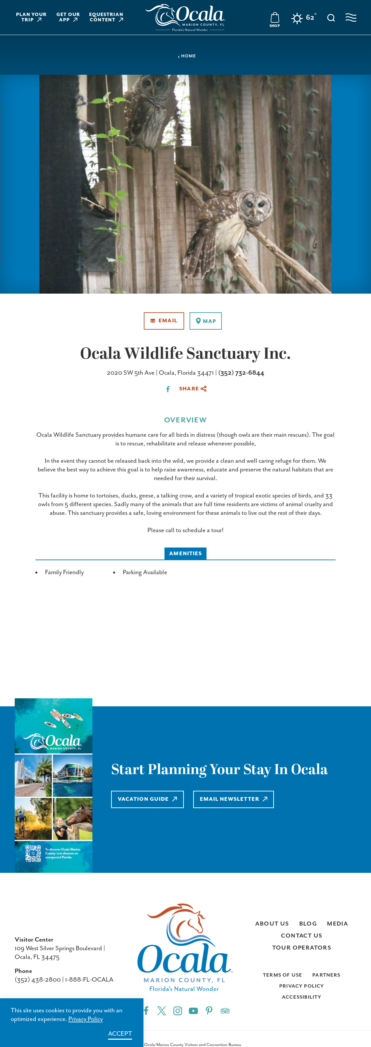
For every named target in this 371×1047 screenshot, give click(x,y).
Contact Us (301, 936)
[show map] (206, 321)
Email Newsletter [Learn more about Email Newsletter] (234, 799)
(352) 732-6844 (241, 373)
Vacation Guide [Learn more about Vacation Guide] (147, 799)
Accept (120, 1034)
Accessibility (301, 997)
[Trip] (225, 1010)
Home (186, 56)
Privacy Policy (301, 986)
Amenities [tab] (185, 554)
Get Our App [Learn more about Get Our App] (68, 17)
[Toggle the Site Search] (331, 17)
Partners (326, 975)
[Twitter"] (161, 1010)
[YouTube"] (193, 1010)
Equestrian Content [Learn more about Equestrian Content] (106, 17)
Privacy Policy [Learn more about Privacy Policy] (85, 1019)
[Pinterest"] (209, 1010)
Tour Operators (302, 948)
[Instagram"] (177, 1010)
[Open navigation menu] (351, 17)
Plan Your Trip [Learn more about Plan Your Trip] (31, 17)
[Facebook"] (145, 1010)
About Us (272, 924)
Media (337, 924)
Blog (308, 924)
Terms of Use (282, 975)
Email (163, 321)
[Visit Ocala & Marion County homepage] (185, 17)
